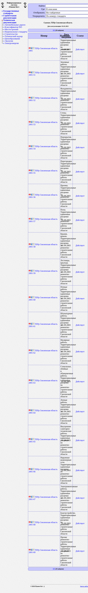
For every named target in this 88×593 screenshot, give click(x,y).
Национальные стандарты (16, 32)
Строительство (11, 34)
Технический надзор (14, 36)
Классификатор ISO (13, 27)
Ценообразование (12, 39)
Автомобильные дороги (15, 25)
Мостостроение (11, 29)
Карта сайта (84, 586)
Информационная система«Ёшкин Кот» (14, 5)
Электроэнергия (12, 43)
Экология (9, 41)
